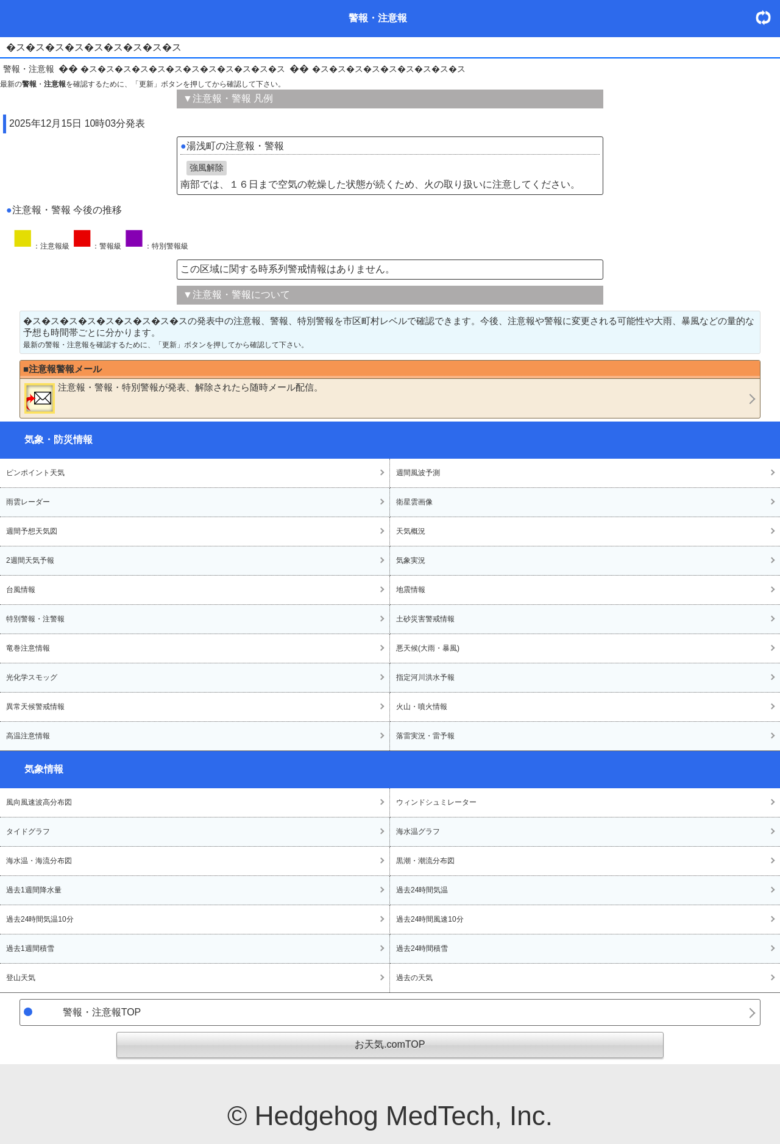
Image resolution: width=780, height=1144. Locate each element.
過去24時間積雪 (422, 948)
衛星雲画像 (414, 502)
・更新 (768, 17)
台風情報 (20, 589)
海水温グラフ (418, 831)
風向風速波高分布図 (39, 802)
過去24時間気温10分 (40, 919)
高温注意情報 (28, 736)
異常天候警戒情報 (35, 706)
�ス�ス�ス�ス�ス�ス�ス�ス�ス (389, 69)
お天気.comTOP (390, 1044)
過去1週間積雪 (30, 948)
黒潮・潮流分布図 (425, 860)
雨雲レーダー (28, 502)
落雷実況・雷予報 (425, 736)
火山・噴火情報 (421, 706)
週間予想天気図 (31, 531)
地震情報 (410, 589)
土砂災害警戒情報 (425, 619)
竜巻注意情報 (28, 648)
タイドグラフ (28, 831)
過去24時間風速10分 (430, 919)
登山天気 (20, 977)
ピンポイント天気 (35, 472)
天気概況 (410, 531)
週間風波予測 (418, 472)
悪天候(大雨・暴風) (427, 648)
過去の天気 (414, 977)
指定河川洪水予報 (425, 677)
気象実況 (410, 560)
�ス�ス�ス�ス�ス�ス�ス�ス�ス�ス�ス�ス (182, 69)
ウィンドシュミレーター (436, 802)
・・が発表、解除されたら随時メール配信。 (173, 398)
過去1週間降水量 (34, 890)
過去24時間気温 (422, 890)
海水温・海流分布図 (39, 860)
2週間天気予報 (30, 560)
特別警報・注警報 (35, 619)
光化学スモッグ (31, 677)
